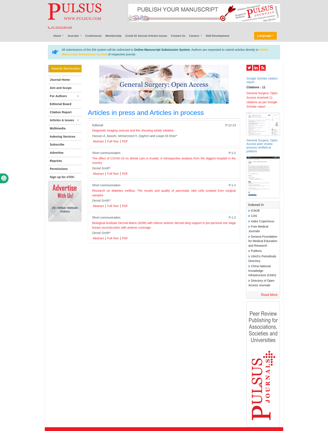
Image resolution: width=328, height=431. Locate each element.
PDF (125, 141)
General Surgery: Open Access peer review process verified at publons (262, 146)
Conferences (93, 35)
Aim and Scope (61, 88)
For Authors (65, 96)
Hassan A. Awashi (104, 136)
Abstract (98, 141)
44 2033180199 (60, 27)
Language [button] (264, 35)
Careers (194, 35)
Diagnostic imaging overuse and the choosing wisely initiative (133, 130)
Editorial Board (60, 104)
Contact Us (178, 35)
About (57, 35)
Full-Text (112, 141)
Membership (113, 35)
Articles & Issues (65, 120)
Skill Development (217, 35)
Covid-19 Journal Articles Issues (146, 35)
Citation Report (61, 112)
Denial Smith (100, 168)
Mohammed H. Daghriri (133, 136)
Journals (73, 35)
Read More (269, 295)
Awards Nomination (65, 68)
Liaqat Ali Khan (166, 136)
